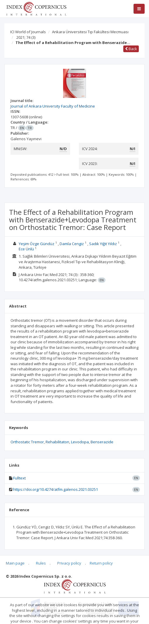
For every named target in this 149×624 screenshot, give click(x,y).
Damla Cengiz (72, 243)
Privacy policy (69, 563)
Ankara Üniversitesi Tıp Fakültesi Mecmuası (90, 31)
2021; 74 (25, 37)
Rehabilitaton (57, 441)
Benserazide (102, 441)
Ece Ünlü (26, 249)
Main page (15, 563)
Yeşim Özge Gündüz (36, 243)
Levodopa (80, 441)
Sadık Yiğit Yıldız (103, 243)
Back (131, 48)
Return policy (101, 563)
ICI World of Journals (28, 31)
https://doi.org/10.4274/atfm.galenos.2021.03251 (55, 489)
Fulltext (19, 478)
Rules (41, 563)
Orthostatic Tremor (27, 441)
